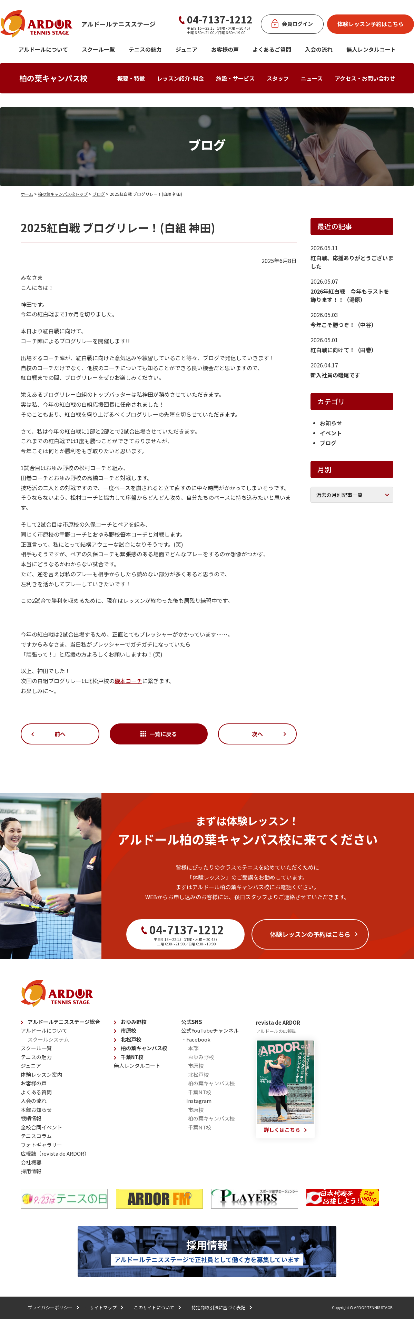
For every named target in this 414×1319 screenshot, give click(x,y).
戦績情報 (31, 1118)
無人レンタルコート (137, 1065)
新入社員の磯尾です (335, 375)
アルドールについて (43, 49)
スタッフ (278, 78)
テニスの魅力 (145, 49)
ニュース (312, 78)
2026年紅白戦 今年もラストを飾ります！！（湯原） (349, 295)
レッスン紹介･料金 (180, 78)
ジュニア (186, 49)
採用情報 (31, 1171)
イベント (331, 433)
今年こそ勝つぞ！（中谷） (343, 325)
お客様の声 (225, 49)
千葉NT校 (132, 1057)
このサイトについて (154, 1307)
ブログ (98, 194)
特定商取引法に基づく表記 (218, 1307)
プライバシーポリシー (50, 1307)
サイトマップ (103, 1307)
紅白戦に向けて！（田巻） (343, 350)
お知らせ (331, 423)
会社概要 (31, 1162)
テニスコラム (36, 1135)
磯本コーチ (128, 681)
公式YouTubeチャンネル (210, 1030)
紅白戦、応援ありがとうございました (351, 262)
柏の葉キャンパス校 (53, 77)
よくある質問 (36, 1092)
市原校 (128, 1030)
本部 (193, 1048)
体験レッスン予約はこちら (370, 24)
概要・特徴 (131, 78)
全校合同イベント (41, 1127)
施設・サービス (235, 78)
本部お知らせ (36, 1109)
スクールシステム (48, 1039)
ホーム (27, 194)
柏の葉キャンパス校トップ (63, 194)
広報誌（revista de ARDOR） (55, 1153)
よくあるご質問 (272, 49)
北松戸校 (131, 1039)
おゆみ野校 (134, 1021)
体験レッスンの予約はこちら (310, 934)
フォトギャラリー (41, 1144)
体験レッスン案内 (41, 1074)
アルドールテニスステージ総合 (64, 1021)
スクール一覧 (98, 49)
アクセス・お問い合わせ (365, 78)
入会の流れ (319, 49)
